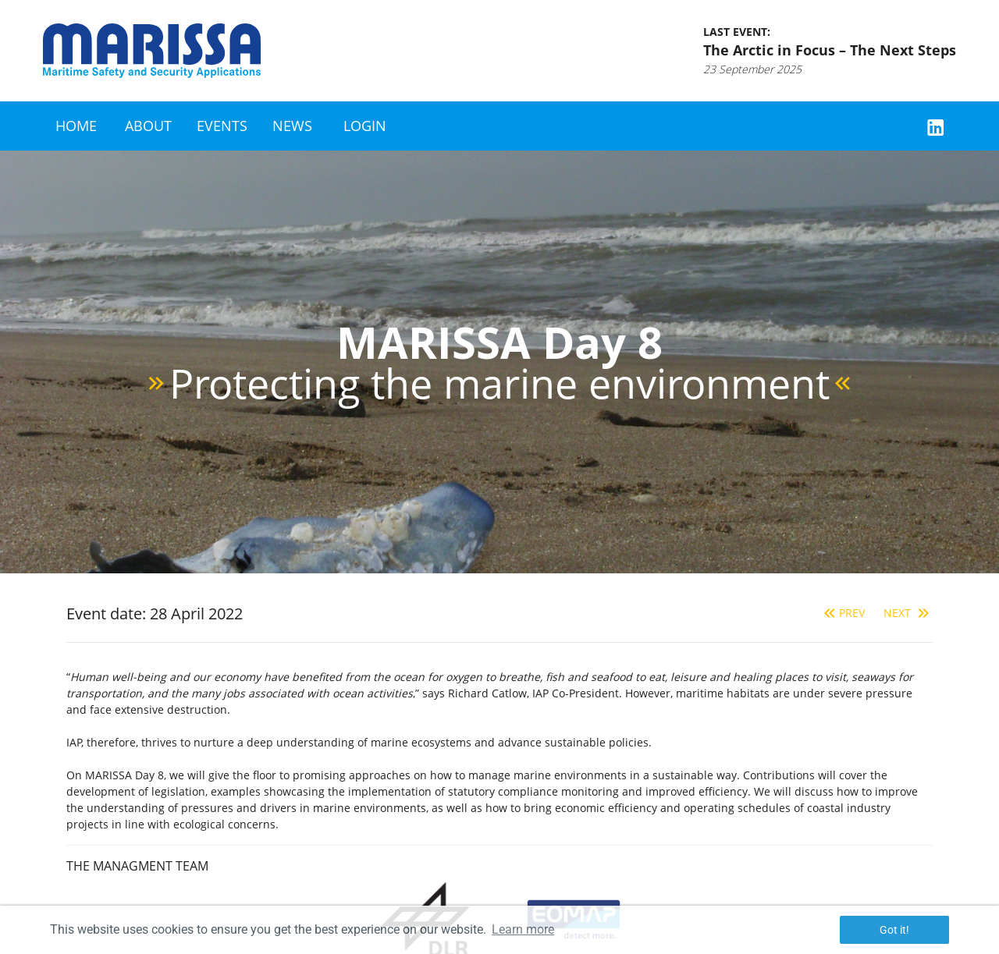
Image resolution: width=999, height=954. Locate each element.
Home (76, 125)
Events (222, 125)
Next (908, 612)
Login (364, 125)
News (292, 125)
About (148, 125)
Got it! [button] (894, 930)
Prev (842, 612)
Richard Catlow (487, 693)
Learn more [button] (523, 929)
